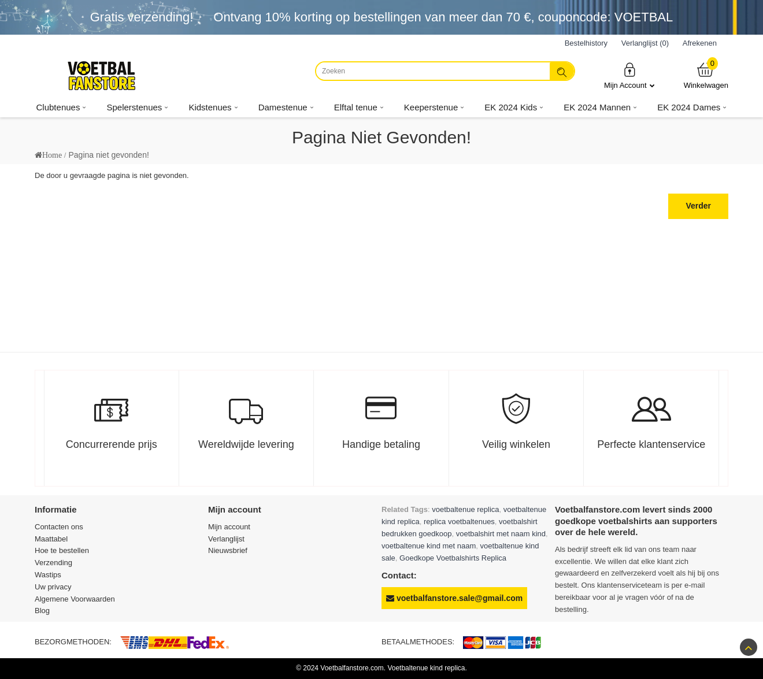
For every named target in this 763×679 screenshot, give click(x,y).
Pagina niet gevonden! (108, 154)
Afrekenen (700, 43)
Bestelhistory (586, 43)
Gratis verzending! (142, 17)
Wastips (48, 574)
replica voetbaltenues (459, 521)
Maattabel (51, 539)
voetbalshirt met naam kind (501, 533)
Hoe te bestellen (62, 550)
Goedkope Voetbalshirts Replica (452, 558)
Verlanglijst (226, 539)
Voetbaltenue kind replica (426, 668)
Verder (698, 205)
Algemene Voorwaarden (75, 599)
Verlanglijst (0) (645, 43)
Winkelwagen (706, 75)
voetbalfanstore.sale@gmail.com (454, 598)
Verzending (53, 562)
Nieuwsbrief (227, 550)
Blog (42, 610)
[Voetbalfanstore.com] (101, 75)
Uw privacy (53, 586)
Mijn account (229, 526)
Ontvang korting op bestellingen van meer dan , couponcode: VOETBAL (443, 17)
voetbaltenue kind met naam (429, 545)
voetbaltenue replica (465, 509)
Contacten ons (59, 526)
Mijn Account (629, 75)
